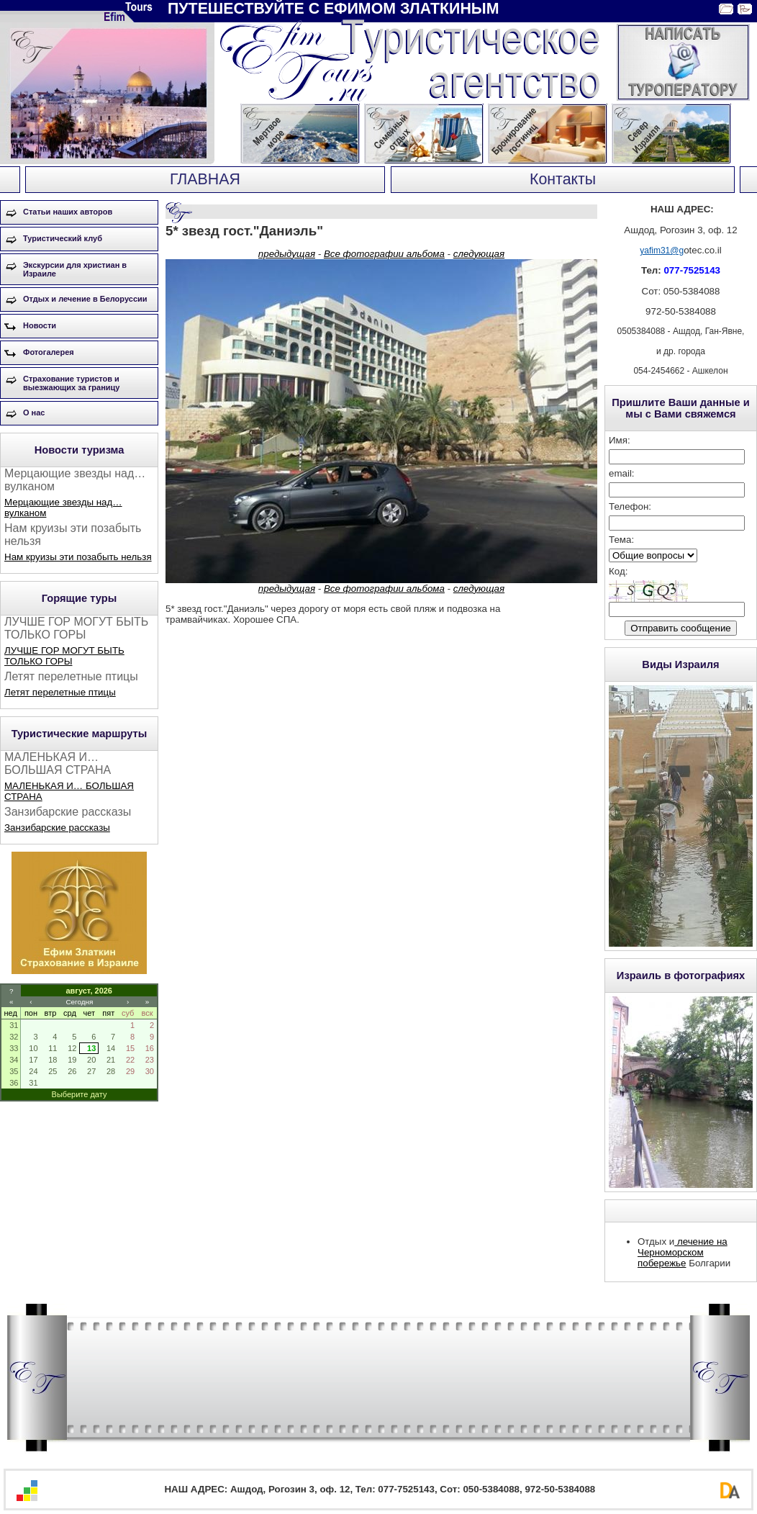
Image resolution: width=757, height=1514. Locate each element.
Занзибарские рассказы (57, 827)
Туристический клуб (62, 238)
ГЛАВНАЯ (205, 179)
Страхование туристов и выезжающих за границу (71, 383)
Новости (39, 325)
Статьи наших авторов (67, 211)
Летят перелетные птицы (60, 692)
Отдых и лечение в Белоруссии (85, 298)
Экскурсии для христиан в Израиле (75, 269)
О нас (34, 412)
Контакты (563, 179)
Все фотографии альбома (384, 253)
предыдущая (286, 253)
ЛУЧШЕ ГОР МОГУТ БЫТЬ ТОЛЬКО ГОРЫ (64, 656)
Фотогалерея (48, 352)
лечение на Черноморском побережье (682, 1252)
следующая (478, 253)
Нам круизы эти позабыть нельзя (78, 556)
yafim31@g (662, 250)
